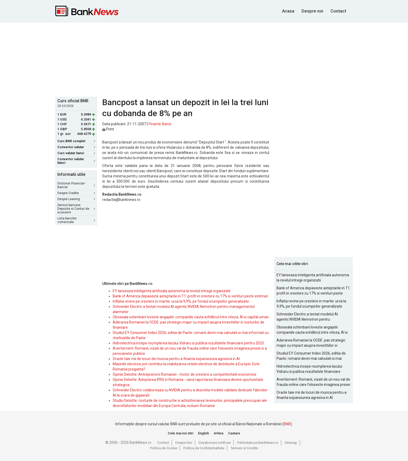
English (203, 433)
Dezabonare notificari (215, 443)
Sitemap (291, 443)
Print (108, 129)
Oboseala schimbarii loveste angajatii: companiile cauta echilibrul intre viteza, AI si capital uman (191, 317)
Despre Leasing (76, 199)
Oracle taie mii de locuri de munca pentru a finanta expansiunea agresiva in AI (176, 359)
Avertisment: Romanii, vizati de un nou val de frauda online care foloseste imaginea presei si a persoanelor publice (313, 382)
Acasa (288, 11)
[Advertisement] (204, 59)
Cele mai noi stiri (180, 433)
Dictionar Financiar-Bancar (76, 185)
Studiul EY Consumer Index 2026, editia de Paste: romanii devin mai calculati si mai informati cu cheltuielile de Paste (311, 356)
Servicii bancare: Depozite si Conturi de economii (76, 208)
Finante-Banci (160, 124)
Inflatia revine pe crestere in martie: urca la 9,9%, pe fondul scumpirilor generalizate (181, 301)
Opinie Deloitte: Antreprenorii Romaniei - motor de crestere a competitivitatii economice (184, 374)
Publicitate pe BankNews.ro (257, 443)
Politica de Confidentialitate (203, 448)
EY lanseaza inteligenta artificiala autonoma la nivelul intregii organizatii (171, 291)
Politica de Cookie (163, 448)
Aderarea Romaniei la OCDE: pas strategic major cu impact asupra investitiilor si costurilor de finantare (311, 343)
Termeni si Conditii (244, 448)
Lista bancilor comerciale (76, 220)
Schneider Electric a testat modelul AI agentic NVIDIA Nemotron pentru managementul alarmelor (307, 317)
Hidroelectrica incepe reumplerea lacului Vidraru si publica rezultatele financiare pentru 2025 (188, 343)
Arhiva (218, 433)
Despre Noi (183, 443)
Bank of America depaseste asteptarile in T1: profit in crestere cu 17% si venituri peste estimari (190, 296)
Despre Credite (76, 193)
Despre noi (312, 11)
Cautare (234, 433)
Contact (338, 11)
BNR (287, 424)
